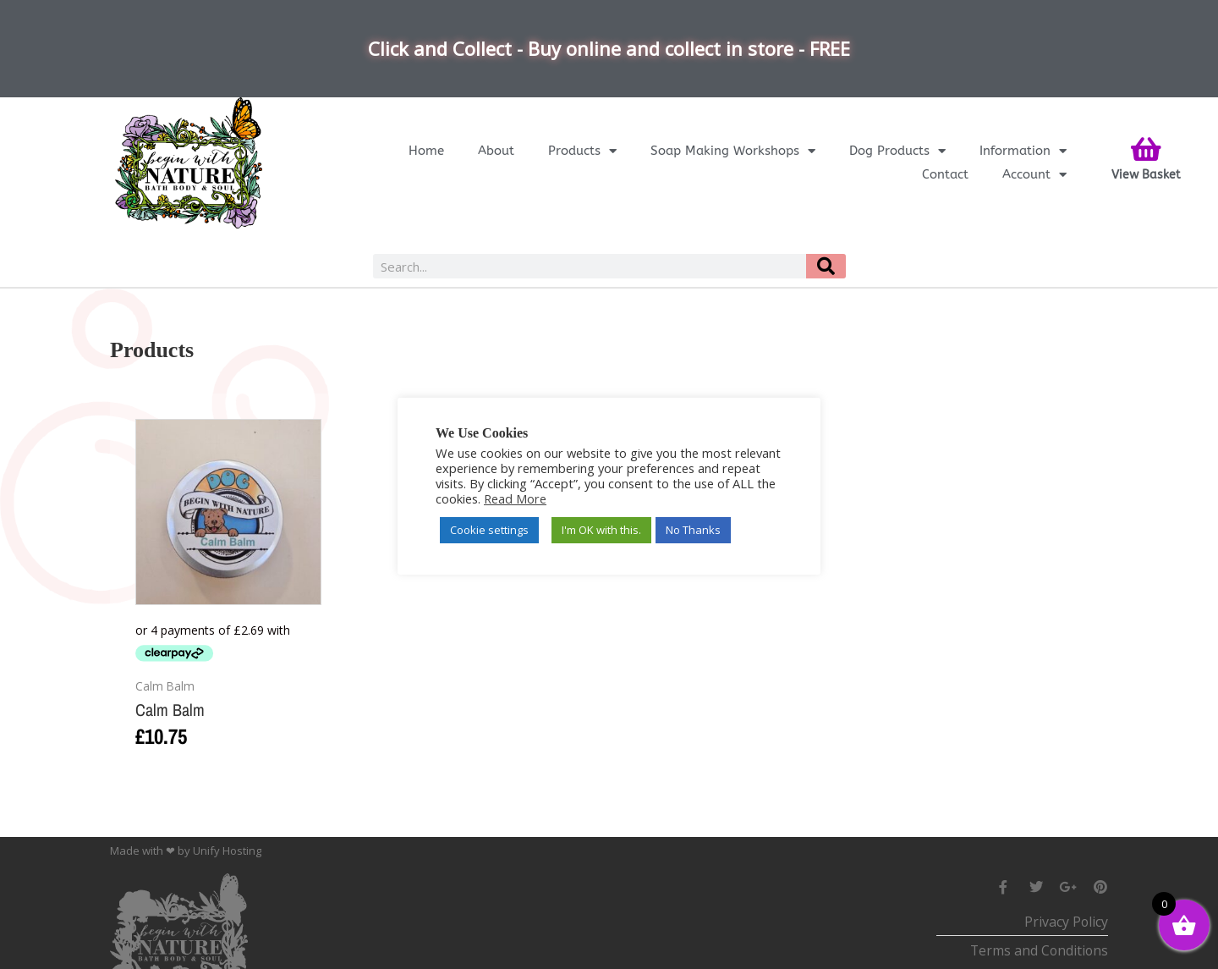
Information (1023, 150)
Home (426, 150)
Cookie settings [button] (489, 529)
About (496, 150)
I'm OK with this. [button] (601, 529)
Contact (945, 174)
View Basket (1146, 175)
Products (582, 150)
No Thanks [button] (693, 529)
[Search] (825, 266)
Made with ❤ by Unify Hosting (185, 850)
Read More (515, 498)
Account (1034, 174)
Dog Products (897, 150)
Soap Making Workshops (732, 150)
